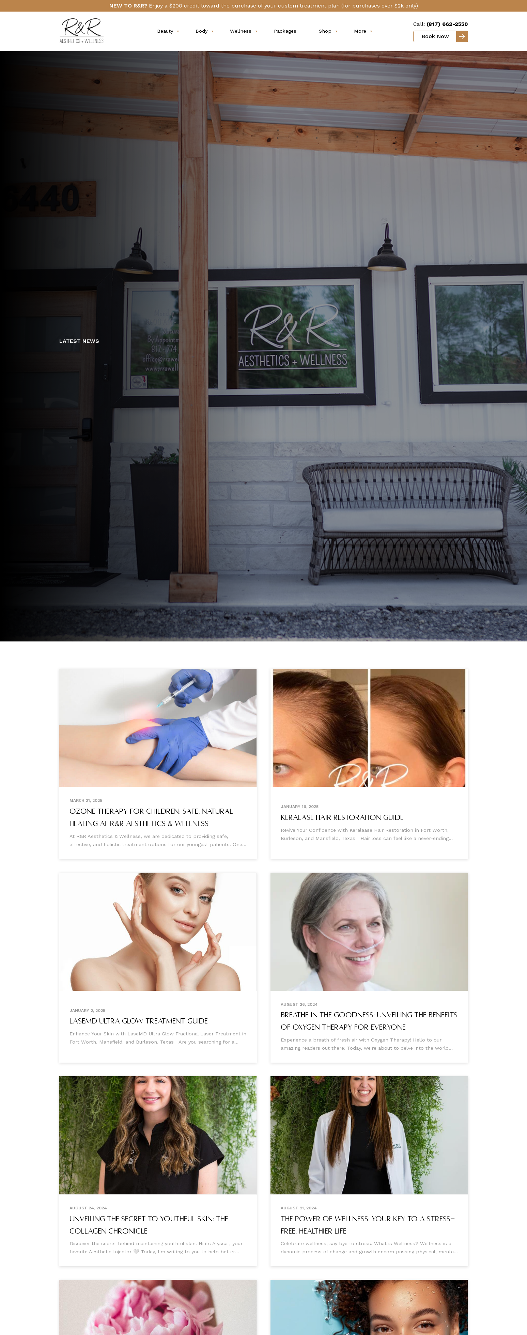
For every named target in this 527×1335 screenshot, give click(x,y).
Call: (440, 24)
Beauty (165, 31)
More (360, 31)
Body (201, 31)
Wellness (240, 31)
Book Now (435, 36)
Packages (285, 31)
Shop (325, 31)
